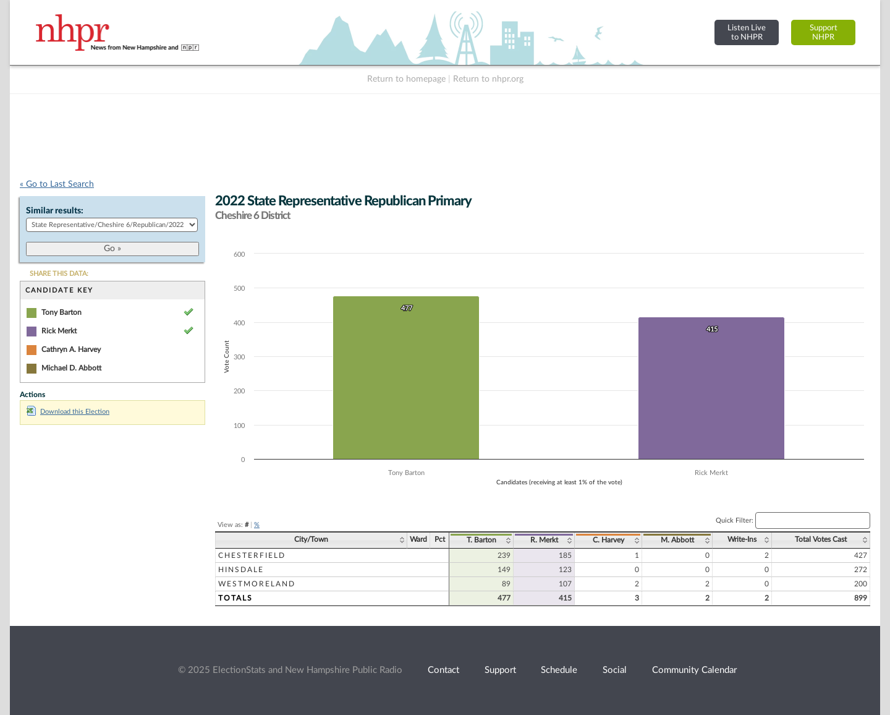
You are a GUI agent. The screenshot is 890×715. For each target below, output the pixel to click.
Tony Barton (61, 312)
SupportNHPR (823, 32)
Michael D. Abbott (71, 368)
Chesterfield (252, 555)
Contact (443, 670)
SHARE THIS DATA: (59, 273)
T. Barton (481, 540)
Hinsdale (241, 569)
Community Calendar (694, 670)
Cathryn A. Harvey (71, 349)
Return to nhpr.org (488, 79)
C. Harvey (608, 540)
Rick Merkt (59, 331)
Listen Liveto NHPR (746, 32)
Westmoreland (256, 584)
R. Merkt (544, 540)
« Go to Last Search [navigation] (57, 184)
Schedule (559, 670)
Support (500, 670)
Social (615, 670)
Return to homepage (406, 79)
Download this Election (68, 411)
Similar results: (54, 211)
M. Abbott (677, 540)
